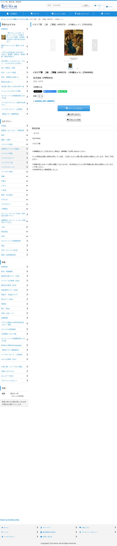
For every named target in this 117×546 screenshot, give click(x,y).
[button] (53, 45)
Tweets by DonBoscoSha (9, 520)
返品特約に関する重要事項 (43, 101)
